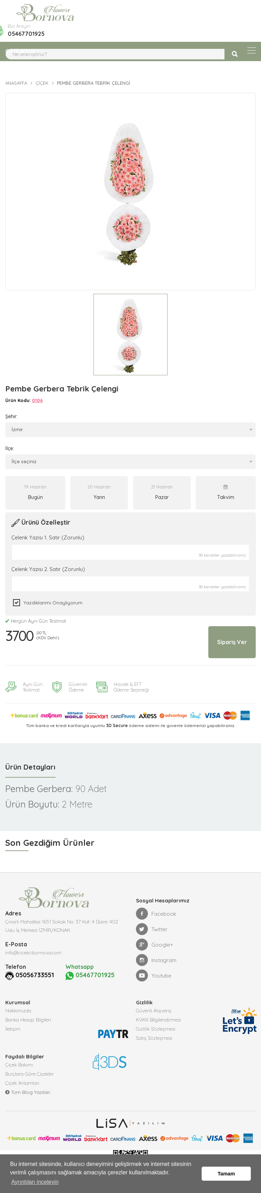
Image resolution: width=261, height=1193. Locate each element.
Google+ (154, 945)
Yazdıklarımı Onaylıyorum (53, 602)
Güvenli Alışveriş (153, 1010)
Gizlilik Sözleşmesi (155, 1028)
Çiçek (41, 83)
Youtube (153, 975)
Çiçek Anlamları (22, 1082)
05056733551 (26, 975)
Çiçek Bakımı (19, 1064)
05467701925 (26, 33)
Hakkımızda (18, 1010)
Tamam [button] (226, 1173)
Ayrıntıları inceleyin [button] (35, 1182)
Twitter (152, 929)
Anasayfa (16, 83)
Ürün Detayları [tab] (30, 767)
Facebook (156, 914)
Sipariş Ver (232, 642)
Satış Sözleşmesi (154, 1037)
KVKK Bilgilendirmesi (158, 1019)
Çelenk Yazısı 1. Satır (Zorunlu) (47, 537)
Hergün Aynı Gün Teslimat (35, 621)
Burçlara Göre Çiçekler (29, 1073)
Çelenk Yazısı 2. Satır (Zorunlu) (48, 569)
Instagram (156, 960)
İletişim (12, 1028)
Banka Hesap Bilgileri (28, 1019)
